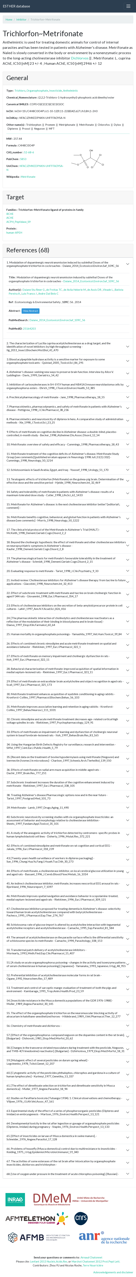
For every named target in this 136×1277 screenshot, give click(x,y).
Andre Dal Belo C (48, 293)
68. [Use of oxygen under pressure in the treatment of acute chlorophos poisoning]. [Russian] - (63, 1174)
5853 (23, 159)
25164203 (29, 328)
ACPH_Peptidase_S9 (18, 221)
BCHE (9, 213)
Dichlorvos (80, 58)
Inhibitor (21, 19)
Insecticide (55, 90)
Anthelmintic (70, 90)
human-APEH (14, 232)
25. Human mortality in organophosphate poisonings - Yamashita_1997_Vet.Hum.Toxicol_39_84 (64, 634)
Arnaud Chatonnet (91, 1257)
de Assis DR (94, 289)
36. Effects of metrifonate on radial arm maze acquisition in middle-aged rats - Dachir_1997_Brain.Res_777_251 (54, 771)
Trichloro (20, 90)
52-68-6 (29, 152)
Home (8, 19)
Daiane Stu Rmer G (33, 289)
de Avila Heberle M (75, 289)
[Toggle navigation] (128, 6)
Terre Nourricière (93, 1265)
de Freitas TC (54, 289)
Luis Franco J (29, 293)
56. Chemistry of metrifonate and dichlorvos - (34, 1025)
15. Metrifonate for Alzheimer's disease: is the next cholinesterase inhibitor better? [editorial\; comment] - (63, 506)
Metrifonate (28, 176)
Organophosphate (37, 90)
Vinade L (108, 289)
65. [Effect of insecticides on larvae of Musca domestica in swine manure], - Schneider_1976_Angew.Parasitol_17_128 (52, 1137)
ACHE (9, 217)
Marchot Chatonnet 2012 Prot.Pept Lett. (96, 1261)
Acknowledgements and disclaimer (113, 1272)
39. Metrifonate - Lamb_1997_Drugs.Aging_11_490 (38, 807)
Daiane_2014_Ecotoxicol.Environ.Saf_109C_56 (91, 281)
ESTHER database (16, 6)
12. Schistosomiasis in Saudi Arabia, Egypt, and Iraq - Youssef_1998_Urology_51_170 (57, 469)
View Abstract (30, 310)
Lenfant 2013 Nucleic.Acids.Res (48, 1261)
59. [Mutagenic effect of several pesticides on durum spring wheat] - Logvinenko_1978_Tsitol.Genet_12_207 (48, 1061)
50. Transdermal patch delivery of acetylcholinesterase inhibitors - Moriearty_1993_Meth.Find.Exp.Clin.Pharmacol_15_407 (46, 951)
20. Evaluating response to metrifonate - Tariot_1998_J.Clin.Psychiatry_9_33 (52, 571)
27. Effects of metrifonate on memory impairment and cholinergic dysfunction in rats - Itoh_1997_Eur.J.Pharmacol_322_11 (58, 657)
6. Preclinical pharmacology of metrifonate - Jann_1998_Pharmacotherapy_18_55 (56, 397)
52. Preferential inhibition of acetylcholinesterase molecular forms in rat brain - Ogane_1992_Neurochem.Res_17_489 (54, 976)
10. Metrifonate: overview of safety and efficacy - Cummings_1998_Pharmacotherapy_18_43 (63, 444)
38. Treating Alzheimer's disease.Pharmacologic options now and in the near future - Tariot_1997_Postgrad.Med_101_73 (57, 796)
